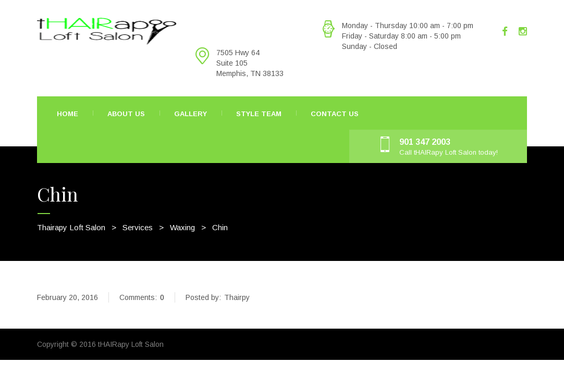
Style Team (258, 114)
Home (67, 114)
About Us (126, 114)
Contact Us (335, 114)
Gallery (190, 114)
